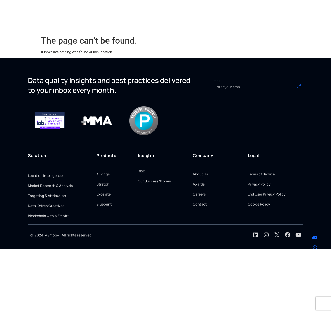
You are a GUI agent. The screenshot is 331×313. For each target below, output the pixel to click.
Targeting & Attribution (47, 217)
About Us (200, 191)
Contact (200, 222)
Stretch (103, 201)
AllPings (103, 191)
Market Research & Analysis (50, 207)
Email (215, 81)
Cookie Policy (259, 222)
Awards (199, 201)
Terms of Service (261, 191)
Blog (141, 180)
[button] (143, 20)
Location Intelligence (45, 197)
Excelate (104, 212)
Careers (199, 212)
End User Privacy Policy (267, 212)
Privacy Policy (259, 201)
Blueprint (104, 222)
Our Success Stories (154, 190)
